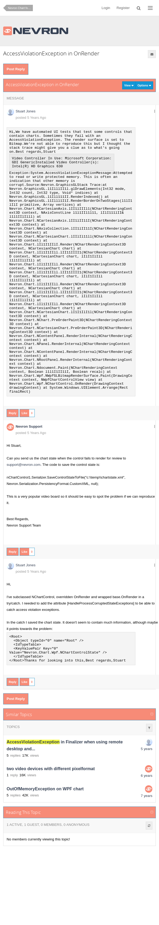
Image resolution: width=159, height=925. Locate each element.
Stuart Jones (26, 111)
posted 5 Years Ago (31, 118)
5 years (146, 806)
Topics (13, 784)
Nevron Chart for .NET (20, 8)
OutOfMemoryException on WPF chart (45, 846)
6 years (146, 833)
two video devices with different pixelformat (51, 826)
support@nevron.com (24, 516)
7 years (146, 853)
